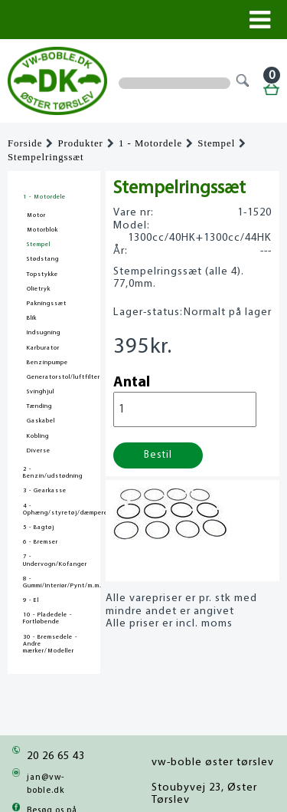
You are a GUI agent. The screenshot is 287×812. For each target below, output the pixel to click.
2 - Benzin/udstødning (53, 472)
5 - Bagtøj (38, 527)
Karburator (43, 348)
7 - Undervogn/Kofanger (54, 560)
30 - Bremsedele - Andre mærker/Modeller (50, 644)
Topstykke (42, 274)
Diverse (39, 451)
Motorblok (42, 230)
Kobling (38, 436)
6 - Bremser (40, 542)
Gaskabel (41, 421)
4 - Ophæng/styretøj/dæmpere (54, 509)
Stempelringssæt (46, 157)
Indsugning (43, 333)
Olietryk (39, 289)
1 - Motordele (150, 143)
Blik (32, 318)
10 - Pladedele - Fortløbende (47, 618)
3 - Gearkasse (45, 491)
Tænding (39, 406)
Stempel (216, 143)
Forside (25, 143)
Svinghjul (40, 392)
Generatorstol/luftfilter (63, 377)
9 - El (31, 600)
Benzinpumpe (47, 363)
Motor (36, 215)
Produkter (80, 143)
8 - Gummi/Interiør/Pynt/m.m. (54, 582)
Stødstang (43, 259)
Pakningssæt (47, 304)
